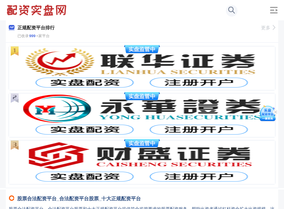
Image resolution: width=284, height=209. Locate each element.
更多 (268, 27)
